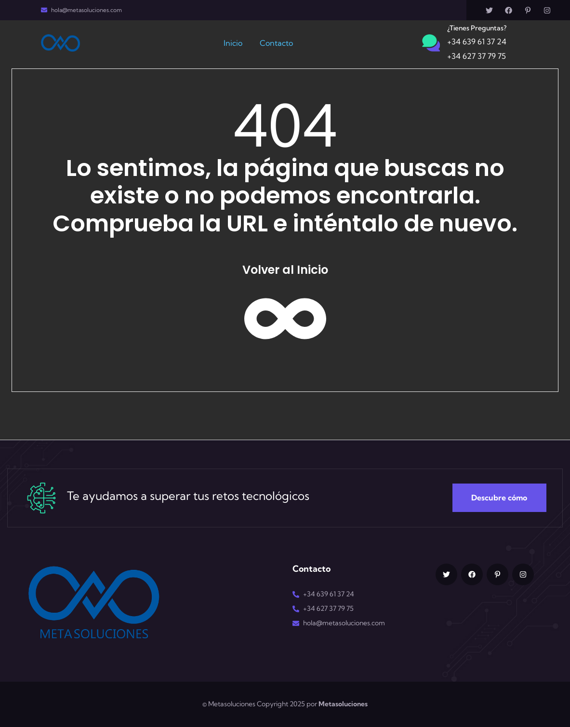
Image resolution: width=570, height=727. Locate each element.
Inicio (233, 43)
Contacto (276, 43)
